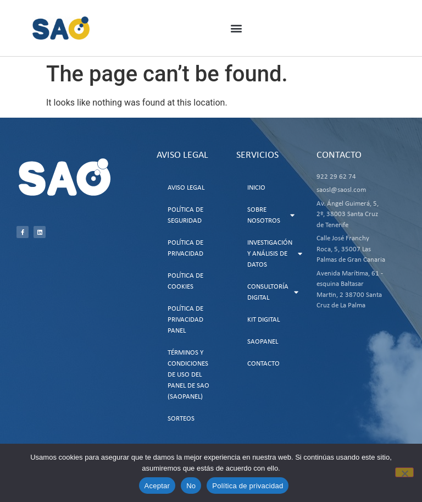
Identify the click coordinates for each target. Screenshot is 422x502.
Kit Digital (263, 319)
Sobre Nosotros (271, 215)
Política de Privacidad (185, 248)
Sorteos (181, 418)
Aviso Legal (186, 187)
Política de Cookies (185, 281)
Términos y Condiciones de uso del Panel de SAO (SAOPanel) (188, 374)
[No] (404, 472)
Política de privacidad (247, 486)
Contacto (263, 363)
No (191, 486)
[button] (236, 28)
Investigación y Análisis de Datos (274, 253)
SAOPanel (262, 341)
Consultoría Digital (272, 292)
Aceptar (157, 486)
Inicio (256, 187)
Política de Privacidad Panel (185, 319)
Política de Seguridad (185, 215)
